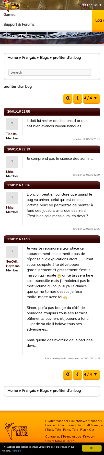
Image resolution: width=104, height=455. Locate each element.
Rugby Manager (56, 421)
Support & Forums (19, 24)
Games (9, 14)
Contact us (52, 436)
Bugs (44, 57)
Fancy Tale (70, 430)
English (90, 5)
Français (29, 57)
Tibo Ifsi (11, 134)
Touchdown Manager (85, 421)
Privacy (88, 436)
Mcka (9, 172)
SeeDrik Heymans (13, 263)
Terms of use (72, 436)
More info (17, 451)
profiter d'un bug (67, 57)
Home (12, 57)
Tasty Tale (54, 430)
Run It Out (87, 430)
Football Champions (60, 425)
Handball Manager (90, 425)
